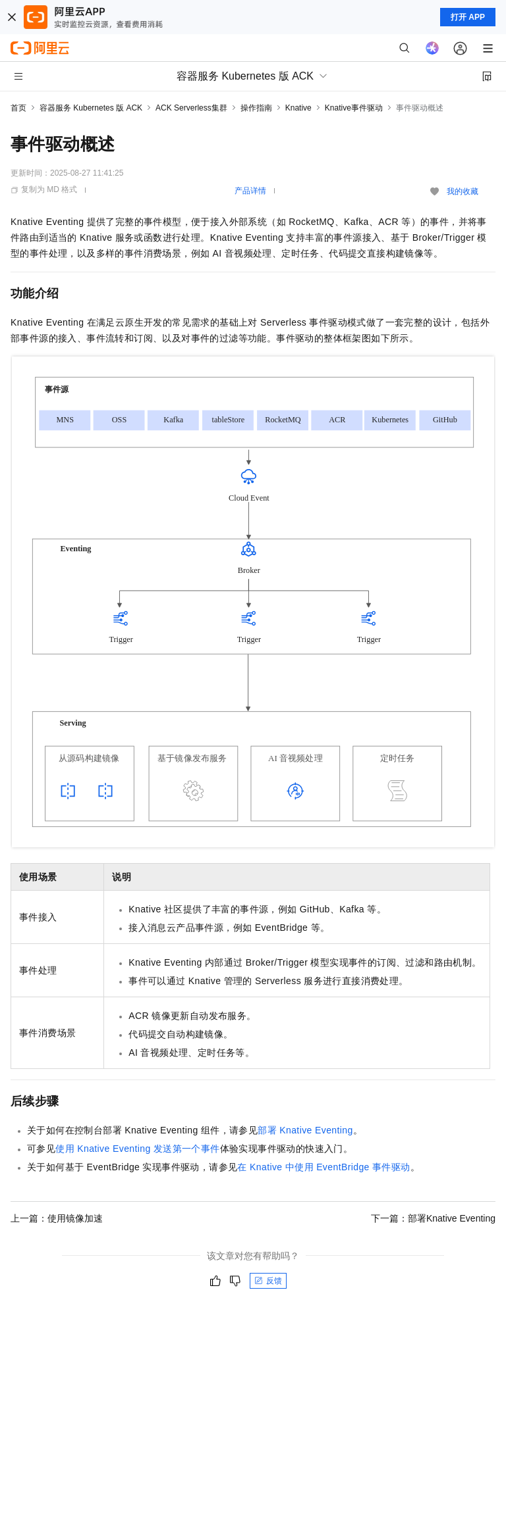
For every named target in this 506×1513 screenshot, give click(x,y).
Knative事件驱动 (354, 107)
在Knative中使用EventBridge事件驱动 (323, 1167)
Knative (298, 107)
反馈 (268, 1280)
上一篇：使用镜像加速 (57, 1218)
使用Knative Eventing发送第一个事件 (137, 1148)
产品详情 (250, 190)
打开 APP (468, 17)
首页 (18, 107)
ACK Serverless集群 (191, 107)
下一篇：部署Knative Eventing (433, 1218)
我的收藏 (462, 191)
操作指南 (256, 107)
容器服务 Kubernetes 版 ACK (91, 107)
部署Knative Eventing (305, 1130)
